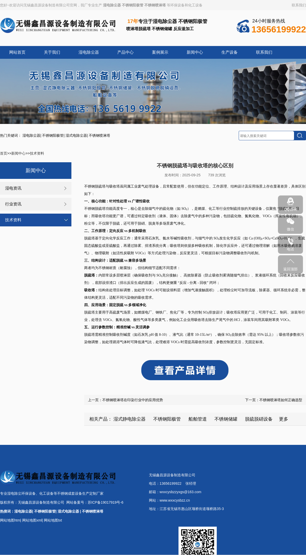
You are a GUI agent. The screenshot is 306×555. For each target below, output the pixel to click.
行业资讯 (13, 204)
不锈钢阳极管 (132, 5)
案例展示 (160, 52)
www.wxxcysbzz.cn (175, 500)
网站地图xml (32, 520)
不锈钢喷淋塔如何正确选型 (280, 400)
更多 (283, 419)
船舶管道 (197, 419)
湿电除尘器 (112, 5)
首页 (3, 153)
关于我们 (52, 52)
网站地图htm (10, 520)
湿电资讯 (13, 188)
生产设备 (229, 52)
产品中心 (125, 52)
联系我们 (299, 5)
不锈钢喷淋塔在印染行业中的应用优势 (132, 400)
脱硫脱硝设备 (259, 419)
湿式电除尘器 (76, 135)
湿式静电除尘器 (129, 419)
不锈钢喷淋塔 (155, 5)
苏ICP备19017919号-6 (105, 502)
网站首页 (17, 52)
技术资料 (37, 153)
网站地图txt (53, 520)
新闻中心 (195, 52)
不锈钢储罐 (225, 419)
